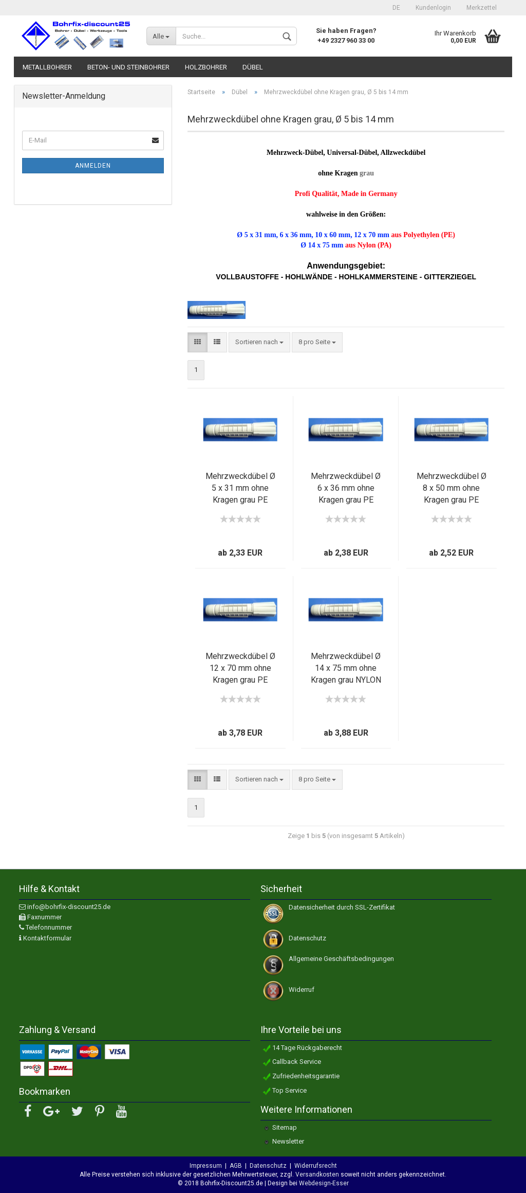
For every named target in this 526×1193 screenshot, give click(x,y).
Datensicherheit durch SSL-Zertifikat (342, 907)
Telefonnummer (49, 927)
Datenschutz (307, 938)
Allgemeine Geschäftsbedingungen (341, 959)
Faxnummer (44, 917)
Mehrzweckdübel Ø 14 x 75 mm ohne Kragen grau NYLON (346, 668)
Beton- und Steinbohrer (128, 67)
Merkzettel (481, 7)
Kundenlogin (433, 7)
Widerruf (301, 989)
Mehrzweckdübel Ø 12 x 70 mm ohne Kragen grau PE (240, 668)
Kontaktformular (47, 938)
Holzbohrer (206, 67)
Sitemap (284, 1127)
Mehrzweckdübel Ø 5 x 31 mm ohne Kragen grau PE (240, 488)
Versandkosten (317, 1174)
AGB (236, 1165)
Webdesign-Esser (323, 1183)
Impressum (206, 1165)
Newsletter (288, 1141)
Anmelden (93, 165)
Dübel (252, 67)
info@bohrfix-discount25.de (68, 907)
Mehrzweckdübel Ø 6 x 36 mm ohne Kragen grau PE (346, 488)
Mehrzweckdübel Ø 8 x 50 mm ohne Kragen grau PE (451, 488)
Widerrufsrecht (315, 1165)
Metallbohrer (47, 67)
